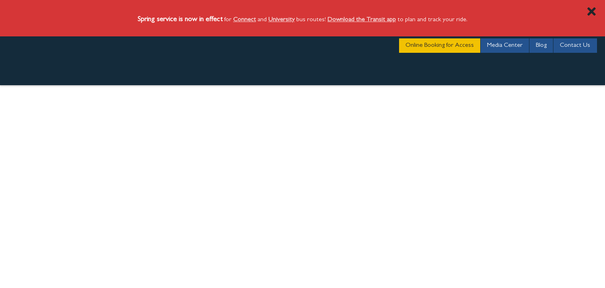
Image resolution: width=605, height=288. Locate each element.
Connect (244, 20)
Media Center (505, 45)
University (281, 20)
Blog (541, 45)
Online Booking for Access (439, 45)
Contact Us (575, 45)
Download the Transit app (361, 20)
